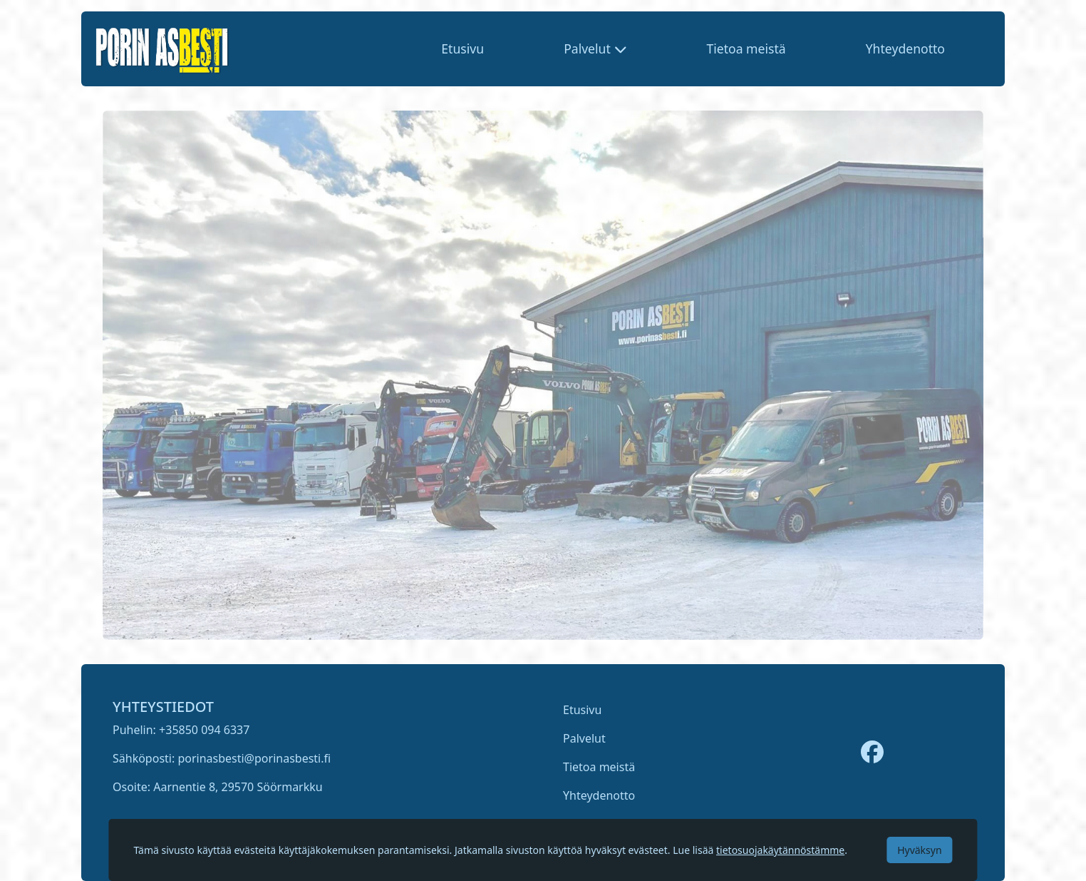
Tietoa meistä (745, 48)
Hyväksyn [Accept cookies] (919, 850)
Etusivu (462, 48)
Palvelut (584, 738)
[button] (595, 48)
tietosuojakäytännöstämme (780, 850)
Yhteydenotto (905, 48)
